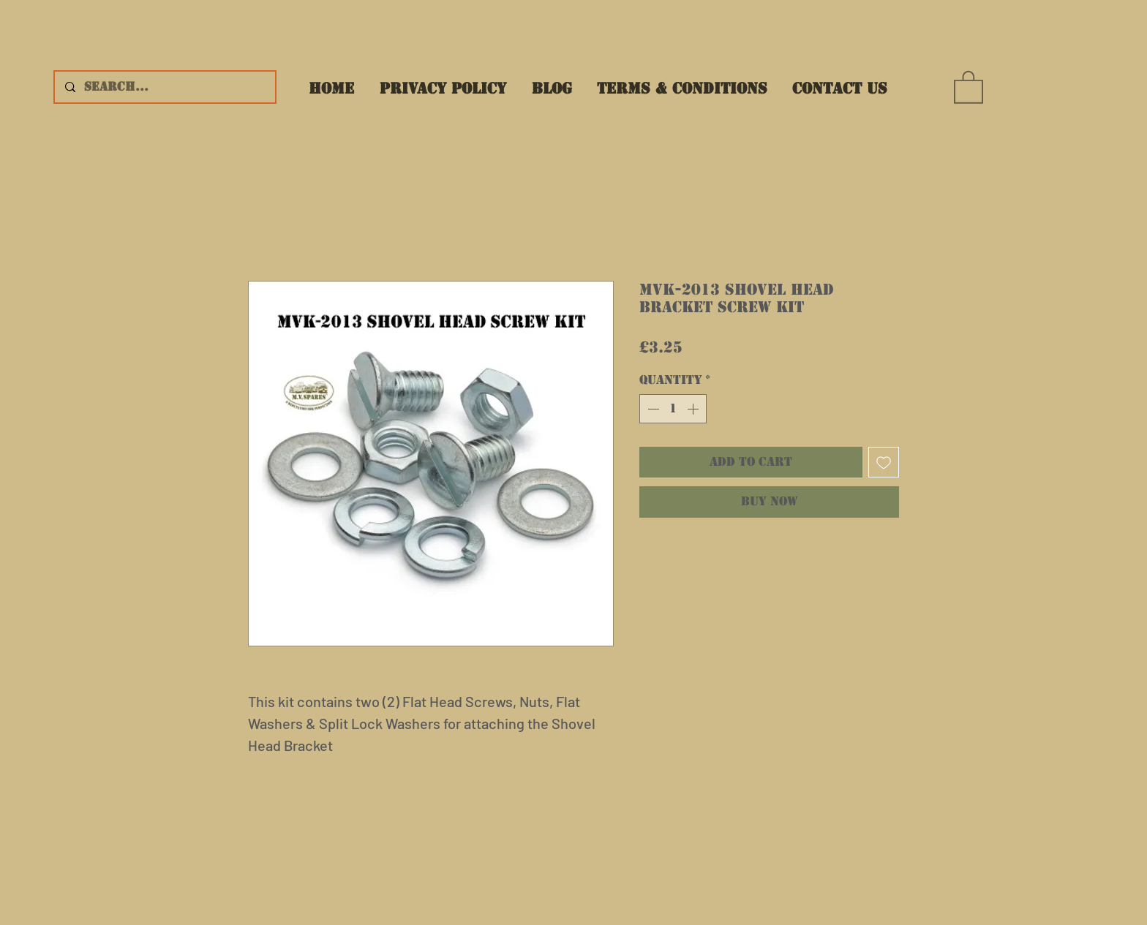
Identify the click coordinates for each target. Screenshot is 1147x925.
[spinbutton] (673, 409)
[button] (968, 86)
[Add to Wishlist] (883, 462)
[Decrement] (652, 409)
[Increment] (694, 409)
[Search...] (164, 87)
